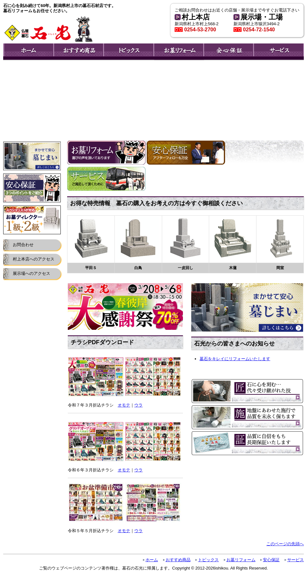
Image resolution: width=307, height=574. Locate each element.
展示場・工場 (261, 17)
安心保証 (271, 559)
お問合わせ (23, 244)
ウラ (138, 405)
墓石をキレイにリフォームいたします (235, 358)
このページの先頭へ (285, 543)
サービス (295, 559)
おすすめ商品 (178, 559)
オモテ (124, 405)
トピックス (208, 559)
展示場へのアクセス (31, 273)
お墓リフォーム (241, 559)
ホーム (152, 559)
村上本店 (196, 17)
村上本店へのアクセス (33, 259)
